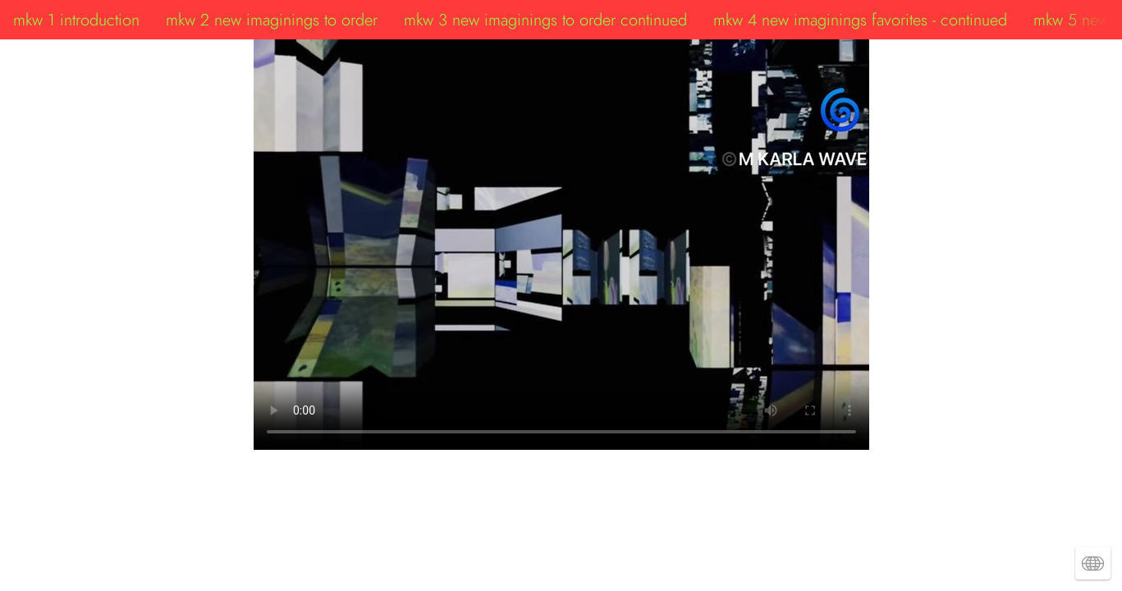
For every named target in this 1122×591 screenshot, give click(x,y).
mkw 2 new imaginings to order (272, 19)
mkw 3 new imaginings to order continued (545, 19)
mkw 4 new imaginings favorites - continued (860, 19)
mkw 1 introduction (76, 19)
